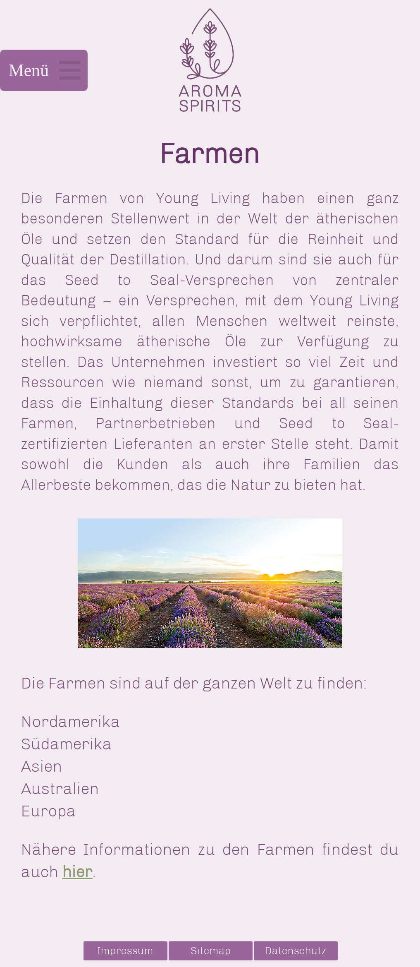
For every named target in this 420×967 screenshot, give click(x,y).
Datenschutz (296, 950)
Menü (44, 70)
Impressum (125, 950)
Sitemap (211, 950)
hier (77, 871)
